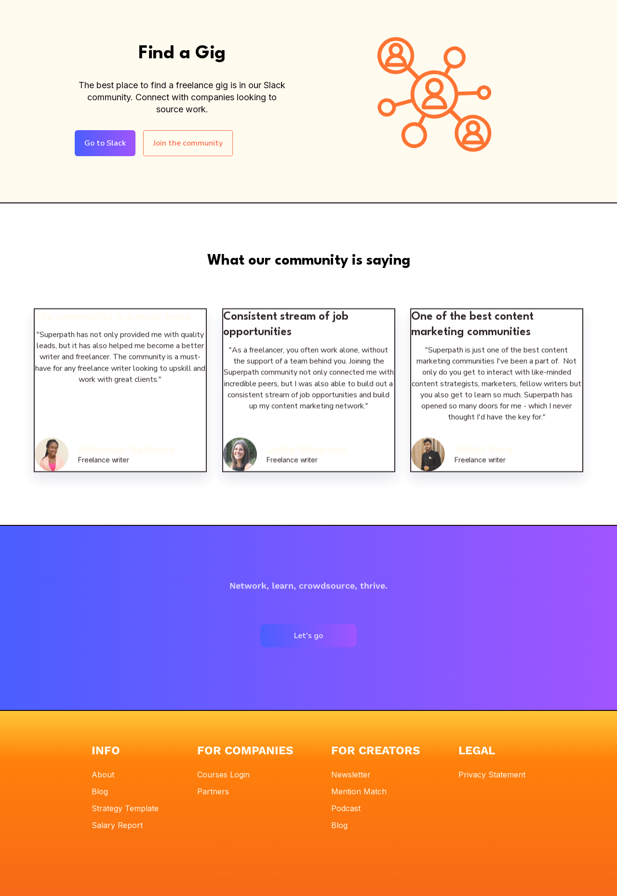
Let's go (308, 635)
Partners (213, 791)
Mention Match (359, 791)
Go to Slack (105, 143)
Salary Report (117, 825)
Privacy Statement (491, 774)
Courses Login (223, 774)
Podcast (346, 808)
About (103, 774)
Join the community (188, 143)
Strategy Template (125, 808)
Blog (100, 791)
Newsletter (351, 774)
